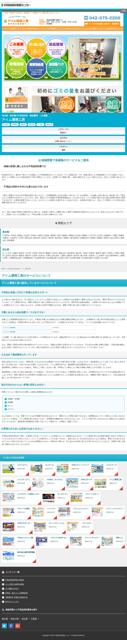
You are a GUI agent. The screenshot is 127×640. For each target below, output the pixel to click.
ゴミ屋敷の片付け (12, 589)
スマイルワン (22, 465)
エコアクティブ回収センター (28, 494)
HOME (3, 268)
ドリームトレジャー (81, 509)
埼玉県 (25, 619)
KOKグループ (86, 479)
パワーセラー (87, 523)
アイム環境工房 (115, 479)
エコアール (49, 465)
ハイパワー (51, 509)
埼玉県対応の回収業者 (13, 268)
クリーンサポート (92, 494)
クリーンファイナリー (115, 509)
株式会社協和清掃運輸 (26, 552)
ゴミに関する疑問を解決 (14, 584)
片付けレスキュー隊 (25, 538)
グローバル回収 (23, 509)
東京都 (5, 619)
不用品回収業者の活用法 (14, 580)
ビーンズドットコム (56, 523)
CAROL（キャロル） (55, 479)
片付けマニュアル (12, 602)
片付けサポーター (24, 523)
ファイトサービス (92, 538)
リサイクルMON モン (58, 538)
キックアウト (62, 494)
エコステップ (111, 465)
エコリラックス (23, 479)
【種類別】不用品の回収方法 (16, 597)
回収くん (119, 538)
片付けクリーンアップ (80, 465)
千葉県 (34, 619)
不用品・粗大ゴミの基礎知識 (16, 593)
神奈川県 (15, 619)
